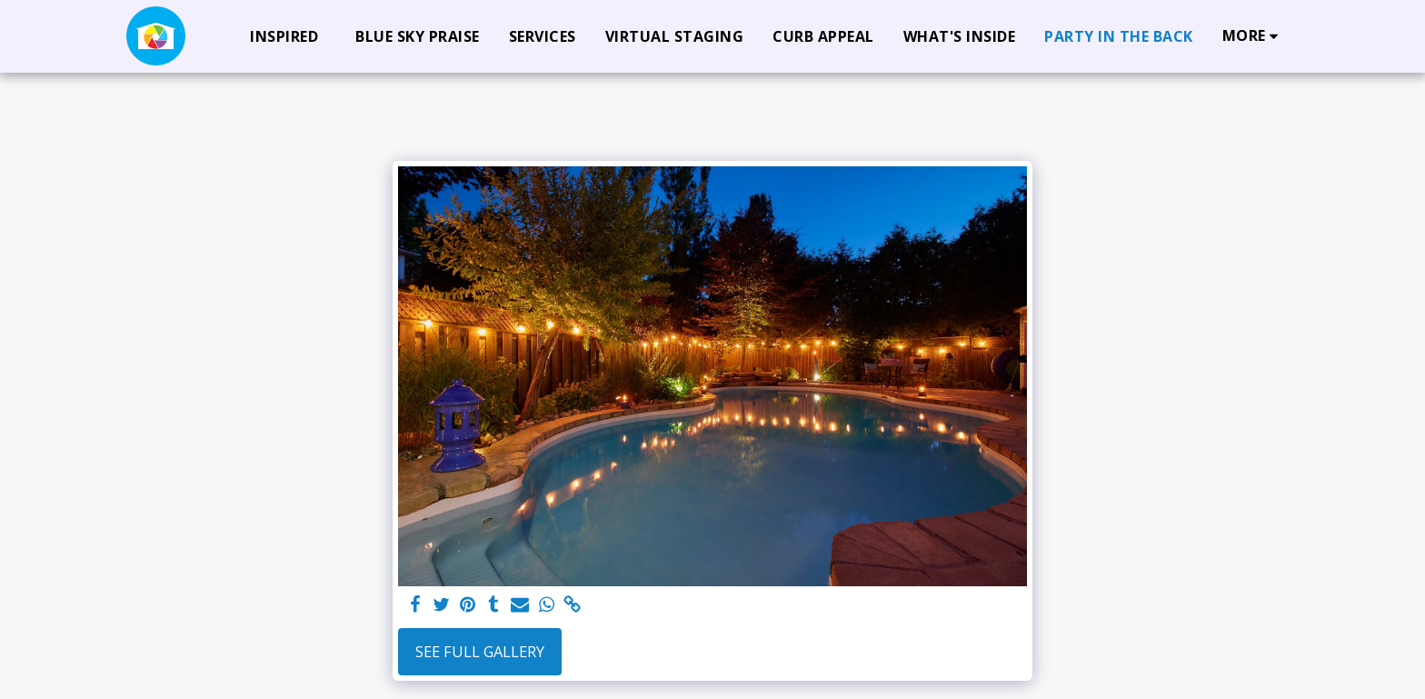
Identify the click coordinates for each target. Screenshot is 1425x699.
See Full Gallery (479, 651)
